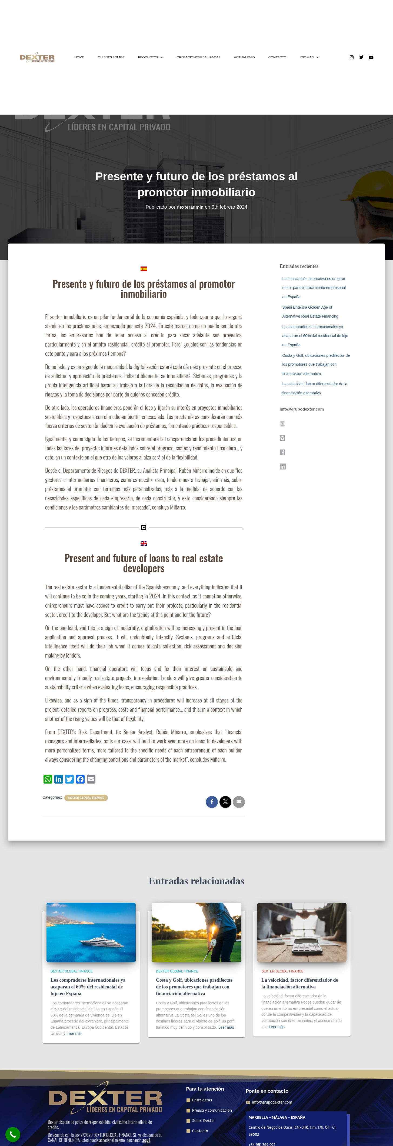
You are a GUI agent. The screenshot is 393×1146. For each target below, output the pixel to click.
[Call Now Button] (12, 1134)
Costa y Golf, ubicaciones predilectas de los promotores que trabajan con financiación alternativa (316, 364)
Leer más (74, 1033)
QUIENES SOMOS (111, 57)
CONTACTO (277, 57)
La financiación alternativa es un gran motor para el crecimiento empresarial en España (314, 287)
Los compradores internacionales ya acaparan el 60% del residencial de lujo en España (315, 336)
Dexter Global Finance (86, 797)
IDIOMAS (309, 57)
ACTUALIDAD (244, 57)
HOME (79, 57)
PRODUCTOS (150, 57)
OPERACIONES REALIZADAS (198, 57)
